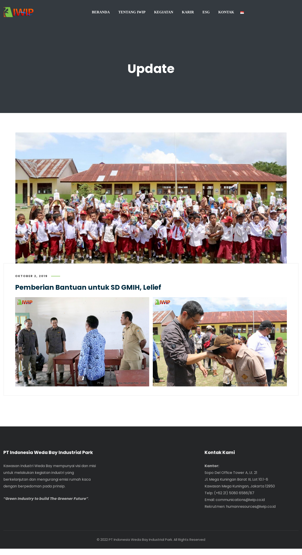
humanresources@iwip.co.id (251, 512)
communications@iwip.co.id (240, 506)
